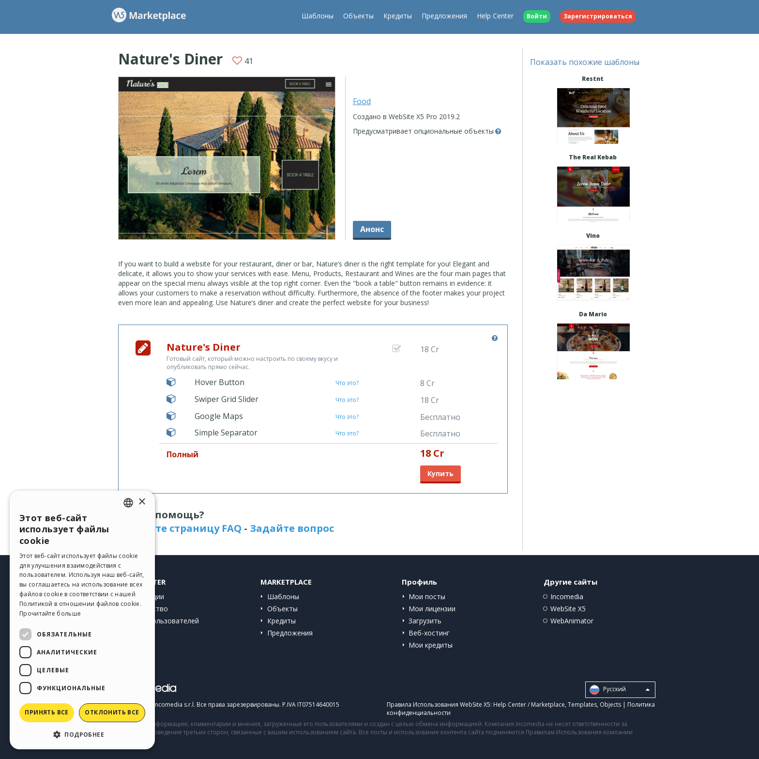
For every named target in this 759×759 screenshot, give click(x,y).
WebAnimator (571, 620)
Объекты (358, 15)
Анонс (372, 229)
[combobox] (128, 503)
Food (362, 101)
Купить (440, 473)
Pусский (620, 690)
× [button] (141, 502)
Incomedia (566, 596)
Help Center (495, 15)
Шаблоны (318, 15)
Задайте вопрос (292, 528)
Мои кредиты (431, 645)
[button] (82, 734)
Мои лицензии (432, 608)
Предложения (444, 15)
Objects (610, 704)
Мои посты (427, 596)
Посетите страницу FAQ (180, 528)
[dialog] (82, 620)
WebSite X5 (568, 608)
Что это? (347, 383)
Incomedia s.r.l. (174, 704)
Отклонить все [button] (112, 712)
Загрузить (425, 620)
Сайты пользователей (162, 620)
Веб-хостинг (429, 632)
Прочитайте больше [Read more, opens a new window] (50, 613)
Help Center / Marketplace (529, 704)
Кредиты (397, 15)
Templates (582, 704)
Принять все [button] (46, 712)
